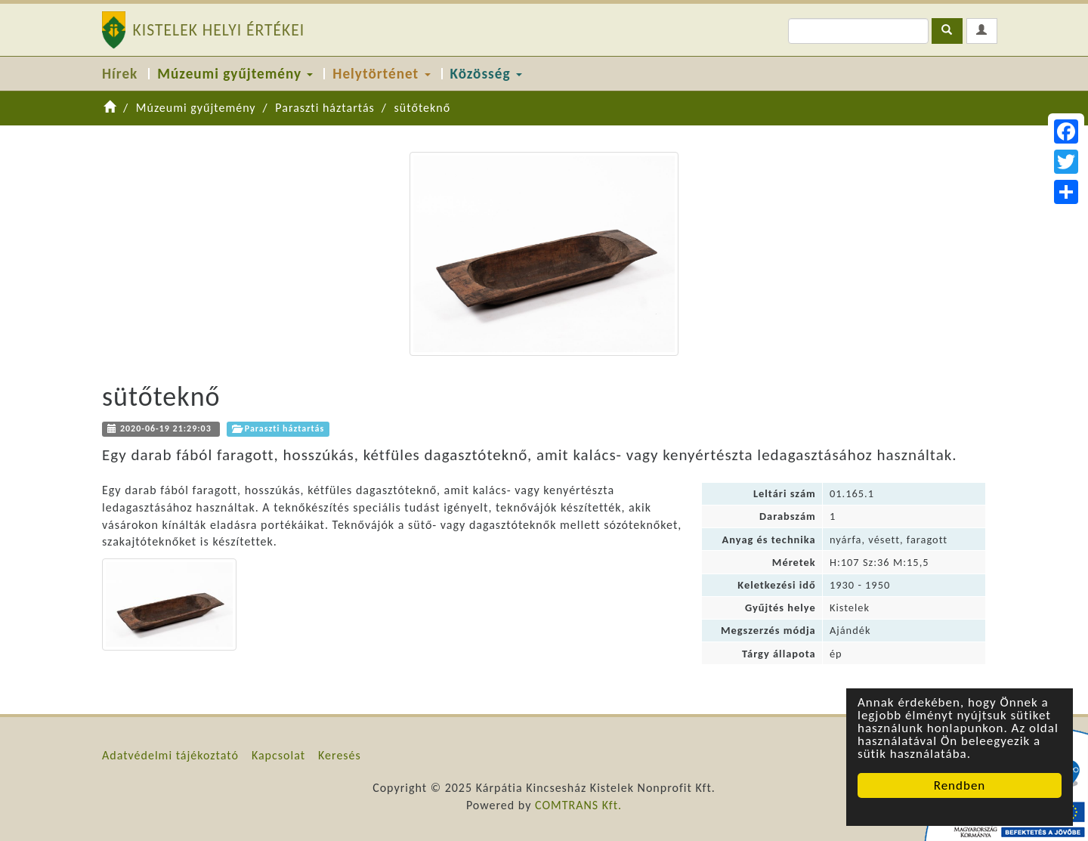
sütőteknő (422, 107)
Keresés (339, 755)
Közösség (486, 73)
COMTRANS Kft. (578, 805)
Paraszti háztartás (324, 107)
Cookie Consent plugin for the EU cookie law (959, 811)
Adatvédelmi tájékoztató (170, 755)
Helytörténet (381, 73)
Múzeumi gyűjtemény (235, 73)
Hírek (120, 73)
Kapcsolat (278, 755)
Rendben (960, 785)
